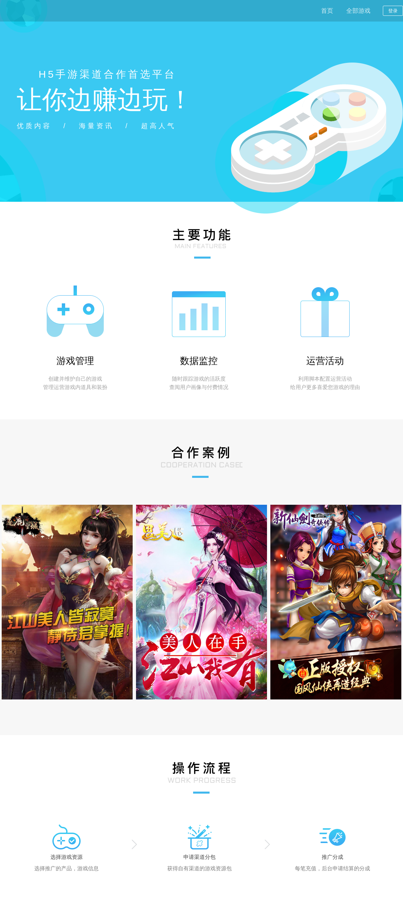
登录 (393, 10)
